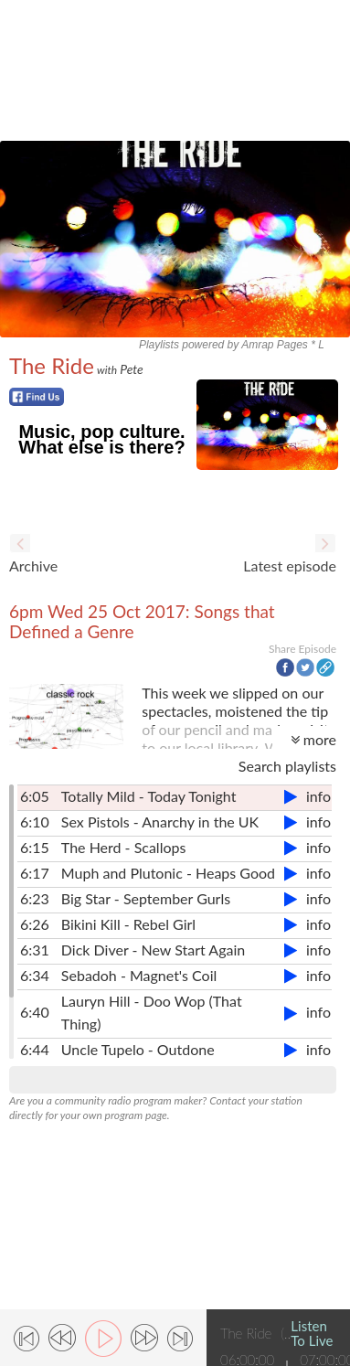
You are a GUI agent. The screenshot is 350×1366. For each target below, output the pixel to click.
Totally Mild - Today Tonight (149, 796)
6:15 (34, 847)
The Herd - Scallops (123, 847)
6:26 (34, 924)
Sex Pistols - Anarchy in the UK (160, 821)
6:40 (34, 1011)
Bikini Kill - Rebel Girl (128, 924)
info (318, 796)
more (313, 739)
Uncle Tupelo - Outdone (138, 1049)
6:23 (34, 898)
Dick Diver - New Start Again (153, 949)
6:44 (34, 1049)
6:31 (34, 949)
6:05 (34, 796)
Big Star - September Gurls (145, 898)
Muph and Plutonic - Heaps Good (168, 872)
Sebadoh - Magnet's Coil (139, 975)
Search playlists (287, 765)
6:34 (34, 975)
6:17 (34, 872)
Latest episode (289, 565)
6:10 (34, 821)
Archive (33, 565)
